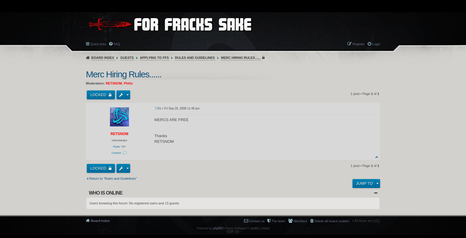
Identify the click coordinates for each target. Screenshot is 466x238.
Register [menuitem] (358, 44)
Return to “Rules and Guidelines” (113, 178)
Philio (128, 83)
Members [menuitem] (300, 221)
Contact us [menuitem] (257, 221)
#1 (159, 108)
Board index (102, 58)
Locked (98, 95)
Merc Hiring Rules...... (241, 58)
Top (377, 157)
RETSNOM (114, 83)
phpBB (217, 228)
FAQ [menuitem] (117, 44)
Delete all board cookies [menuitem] (331, 221)
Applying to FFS (154, 58)
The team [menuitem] (278, 221)
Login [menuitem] (376, 44)
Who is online (105, 192)
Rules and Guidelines (195, 58)
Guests (127, 58)
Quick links (98, 44)
